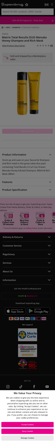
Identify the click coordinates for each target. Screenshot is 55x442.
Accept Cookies (27, 425)
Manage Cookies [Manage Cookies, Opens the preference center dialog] (27, 438)
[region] (27, 416)
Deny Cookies (27, 431)
